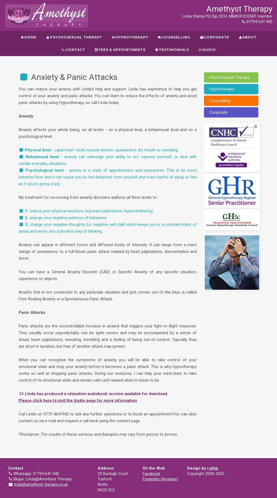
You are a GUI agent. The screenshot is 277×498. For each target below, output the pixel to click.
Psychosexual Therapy (74, 37)
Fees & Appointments (120, 50)
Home (28, 37)
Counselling (173, 37)
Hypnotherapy (129, 37)
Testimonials (172, 50)
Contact (73, 50)
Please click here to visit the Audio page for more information (78, 400)
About (247, 37)
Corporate (214, 37)
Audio (207, 50)
